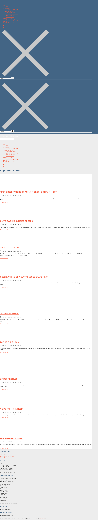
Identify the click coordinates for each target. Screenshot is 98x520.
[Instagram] (3, 27)
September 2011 (16, 195)
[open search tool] (24, 76)
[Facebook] (3, 26)
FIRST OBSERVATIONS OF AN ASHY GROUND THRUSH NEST (28, 192)
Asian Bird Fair (4, 455)
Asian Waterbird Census (7, 456)
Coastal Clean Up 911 (9, 314)
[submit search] (12, 78)
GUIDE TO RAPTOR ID (10, 248)
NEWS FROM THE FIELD (11, 409)
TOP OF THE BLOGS (9, 342)
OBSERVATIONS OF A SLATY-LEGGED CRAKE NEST (24, 277)
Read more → (4, 202)
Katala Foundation (5, 458)
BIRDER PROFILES (8, 379)
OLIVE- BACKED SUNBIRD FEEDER (16, 221)
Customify (42, 518)
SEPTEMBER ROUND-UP (11, 438)
